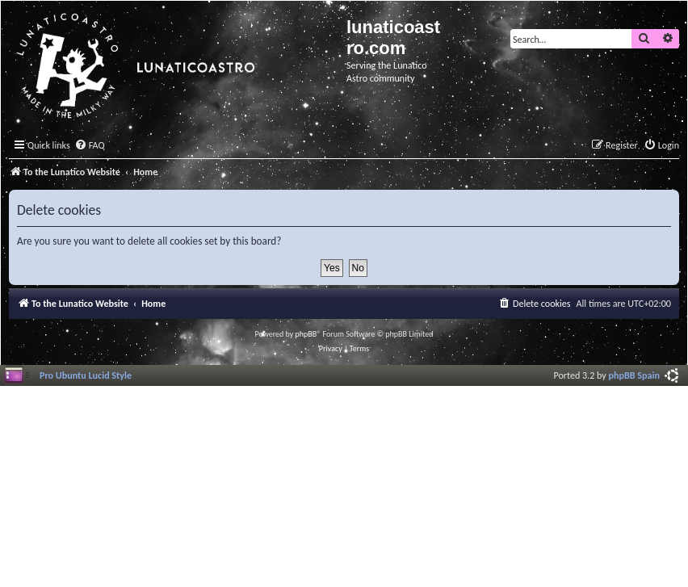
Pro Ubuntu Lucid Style (86, 375)
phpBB (306, 334)
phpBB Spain (634, 375)
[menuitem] (89, 146)
